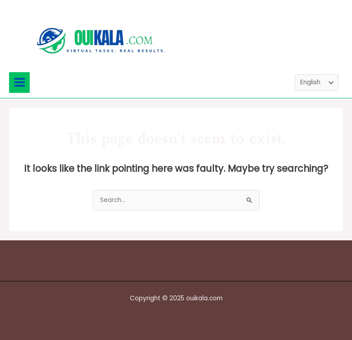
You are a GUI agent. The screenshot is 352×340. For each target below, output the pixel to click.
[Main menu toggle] (19, 82)
